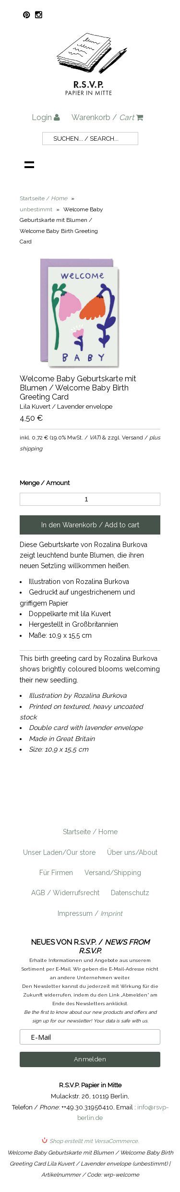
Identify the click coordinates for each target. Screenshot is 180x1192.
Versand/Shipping (112, 872)
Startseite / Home (90, 832)
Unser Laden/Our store (59, 852)
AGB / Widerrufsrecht (65, 893)
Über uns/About (132, 852)
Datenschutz (130, 893)
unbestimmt (36, 209)
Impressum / (90, 913)
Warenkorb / (107, 117)
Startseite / (43, 198)
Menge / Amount (45, 483)
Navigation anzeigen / (29, 164)
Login (46, 117)
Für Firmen (56, 872)
